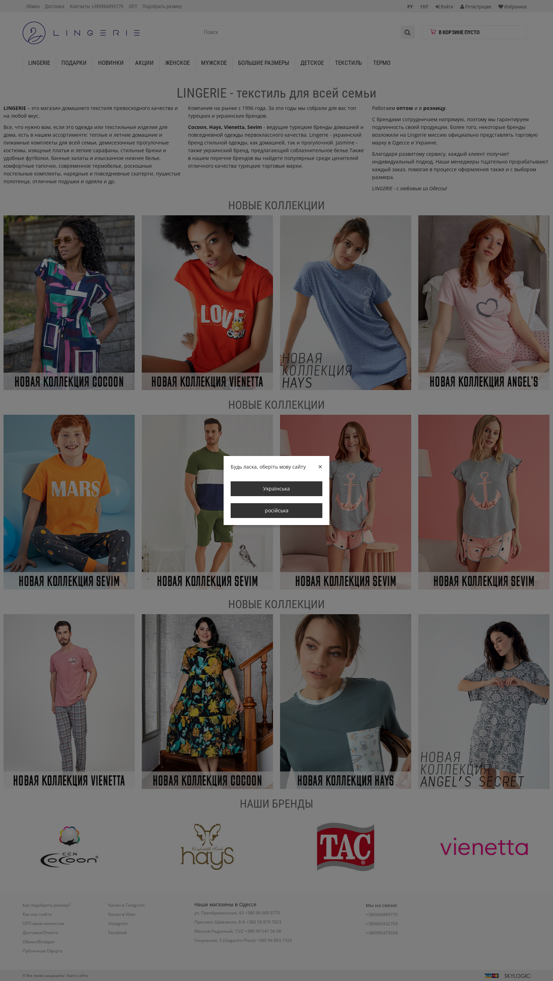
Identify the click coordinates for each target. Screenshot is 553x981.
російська (276, 510)
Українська (276, 488)
